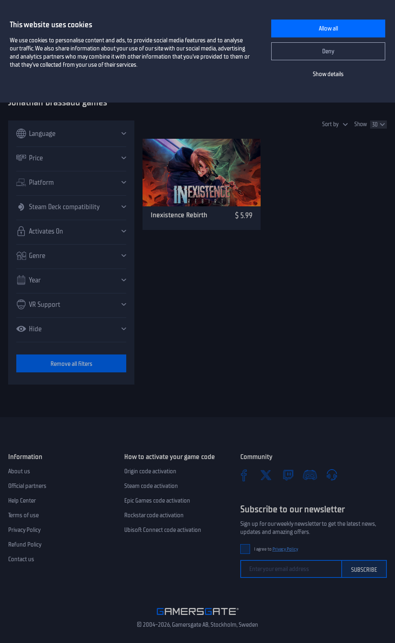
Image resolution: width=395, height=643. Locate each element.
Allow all (328, 28)
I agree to (276, 549)
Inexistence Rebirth (179, 214)
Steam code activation (151, 486)
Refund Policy (25, 544)
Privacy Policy (24, 530)
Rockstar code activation (154, 515)
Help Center (22, 500)
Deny (328, 51)
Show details (328, 74)
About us (19, 471)
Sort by (330, 124)
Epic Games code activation (157, 500)
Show (360, 124)
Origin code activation (150, 471)
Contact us (21, 559)
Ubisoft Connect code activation (162, 530)
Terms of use (23, 515)
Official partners (27, 486)
